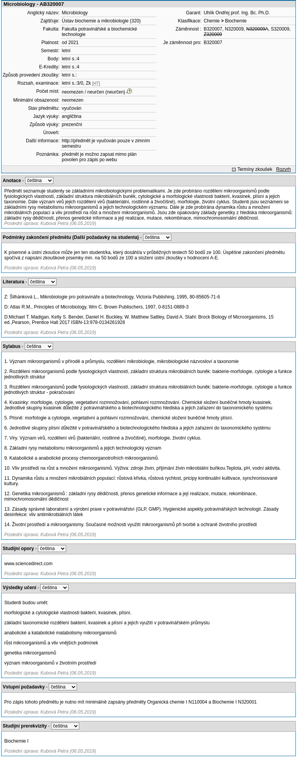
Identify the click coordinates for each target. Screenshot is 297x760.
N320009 (234, 29)
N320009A (257, 29)
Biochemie (236, 21)
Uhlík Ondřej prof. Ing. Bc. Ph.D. (237, 12)
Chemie (212, 21)
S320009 (280, 29)
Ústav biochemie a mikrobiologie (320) (101, 21)
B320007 (213, 29)
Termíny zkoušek (254, 169)
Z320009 (213, 34)
